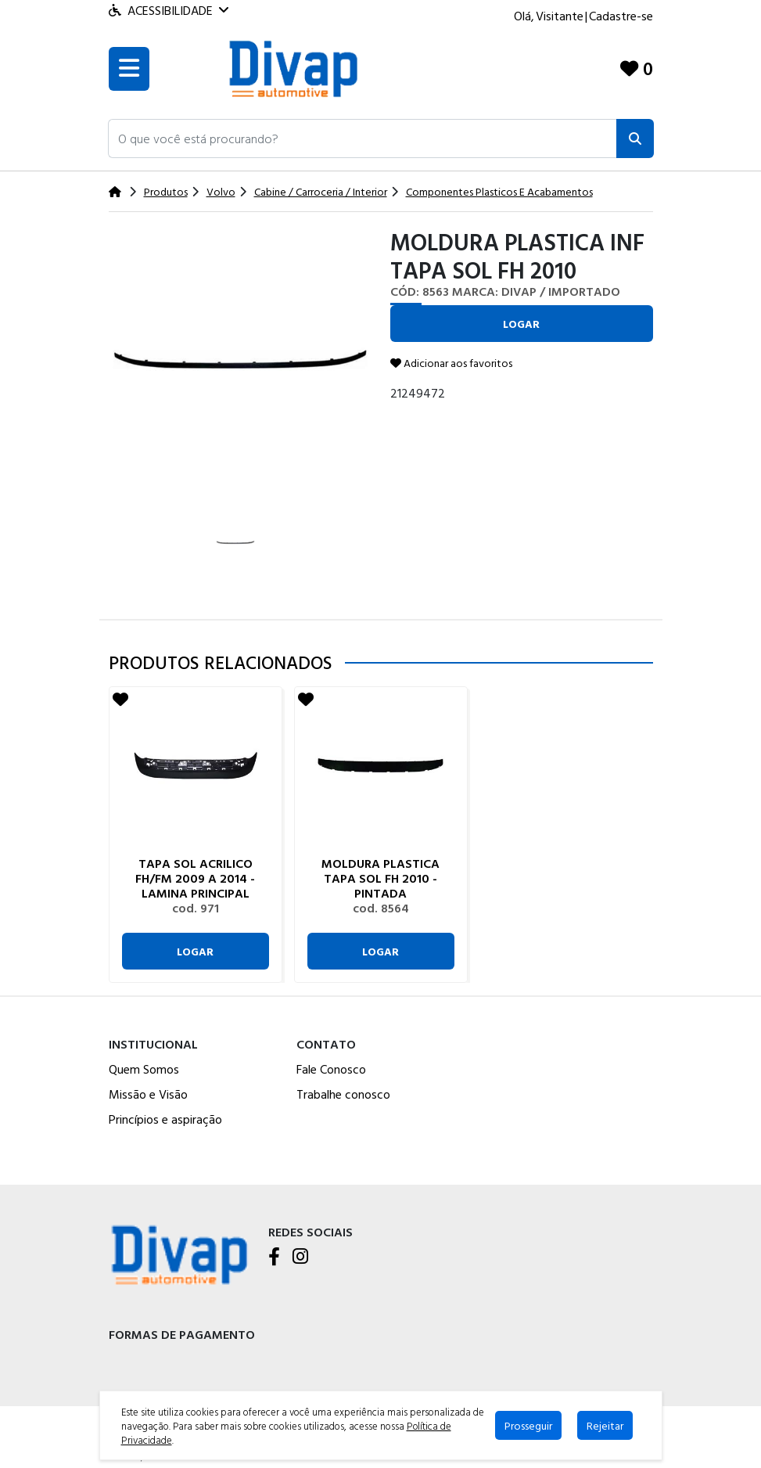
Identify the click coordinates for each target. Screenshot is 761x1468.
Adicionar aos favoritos (451, 362)
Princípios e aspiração (165, 1119)
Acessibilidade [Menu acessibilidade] (168, 10)
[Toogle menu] (129, 69)
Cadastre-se (621, 15)
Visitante (559, 15)
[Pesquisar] (635, 138)
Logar (195, 951)
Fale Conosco (331, 1069)
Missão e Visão (148, 1094)
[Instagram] (300, 1257)
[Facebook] (274, 1257)
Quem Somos (144, 1069)
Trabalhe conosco (343, 1094)
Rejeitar (605, 1425)
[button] (362, 138)
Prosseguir (528, 1425)
